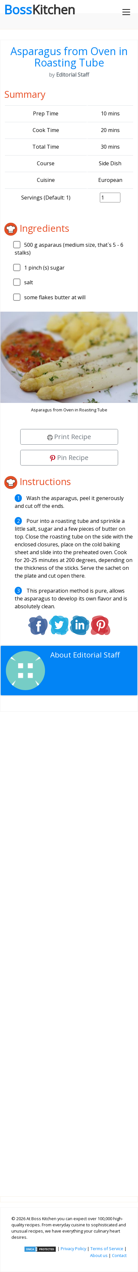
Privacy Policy (73, 1248)
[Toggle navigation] (126, 12)
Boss (39, 9)
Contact (119, 1255)
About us (99, 1255)
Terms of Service (106, 1248)
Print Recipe (69, 436)
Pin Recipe (69, 457)
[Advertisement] (69, 949)
